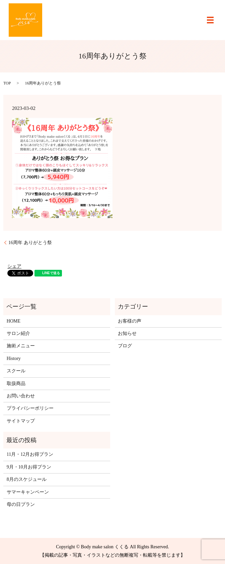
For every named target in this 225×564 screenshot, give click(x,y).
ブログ (125, 345)
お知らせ (127, 333)
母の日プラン (21, 504)
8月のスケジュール (27, 479)
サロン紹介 (18, 333)
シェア (14, 266)
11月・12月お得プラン (30, 454)
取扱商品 (16, 383)
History (14, 358)
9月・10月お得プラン (29, 466)
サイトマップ (21, 420)
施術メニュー (21, 345)
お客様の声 (129, 321)
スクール (16, 370)
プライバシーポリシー (30, 408)
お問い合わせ (21, 395)
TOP (7, 83)
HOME (13, 321)
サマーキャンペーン (28, 492)
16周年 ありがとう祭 (30, 242)
